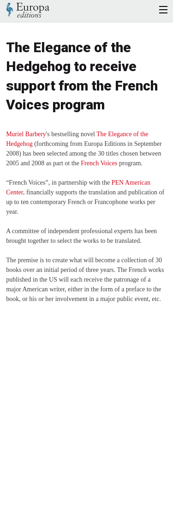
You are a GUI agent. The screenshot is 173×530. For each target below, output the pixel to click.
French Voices (99, 163)
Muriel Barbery (26, 134)
